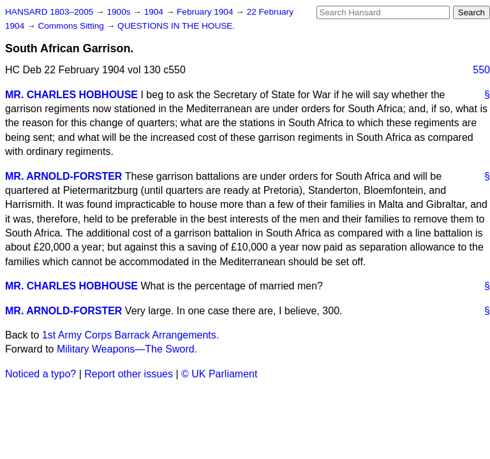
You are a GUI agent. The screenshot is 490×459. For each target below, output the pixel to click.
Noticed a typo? (40, 373)
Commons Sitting (72, 26)
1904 (155, 12)
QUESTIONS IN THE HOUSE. (176, 26)
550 (481, 69)
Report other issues (128, 373)
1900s (120, 12)
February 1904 (206, 12)
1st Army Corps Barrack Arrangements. (130, 335)
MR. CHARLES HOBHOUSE (71, 94)
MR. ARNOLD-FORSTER (63, 176)
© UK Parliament (219, 373)
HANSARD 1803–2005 (49, 12)
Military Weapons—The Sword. (127, 349)
